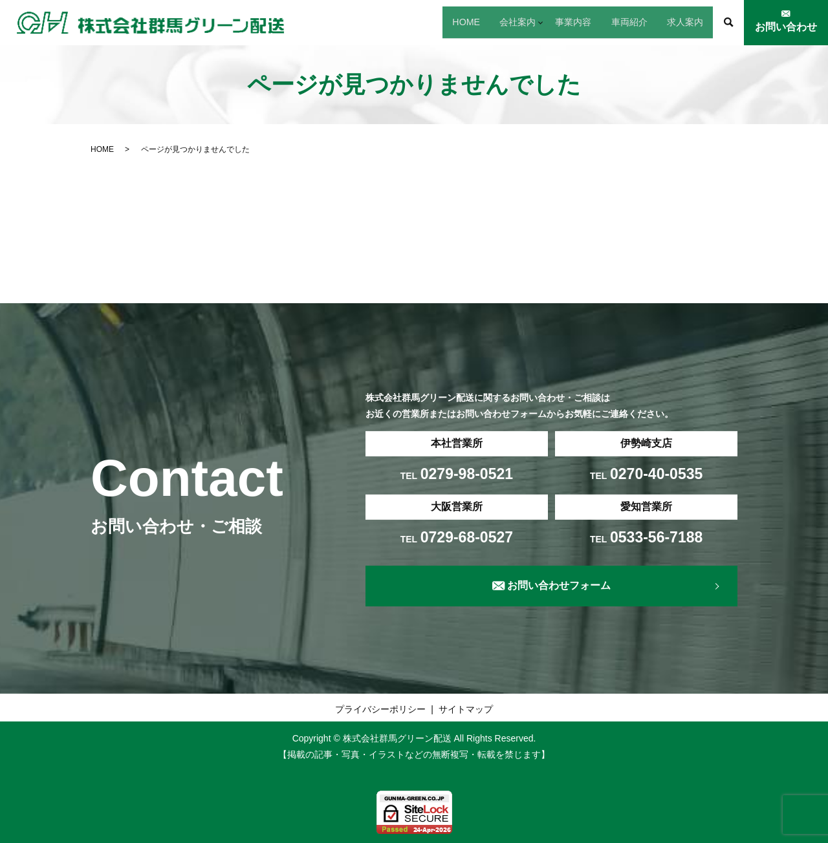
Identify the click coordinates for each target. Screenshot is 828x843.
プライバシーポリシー (380, 709)
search (728, 22)
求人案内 (676, 21)
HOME (392, 21)
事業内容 (531, 21)
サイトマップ (466, 709)
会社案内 (459, 21)
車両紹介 (604, 21)
